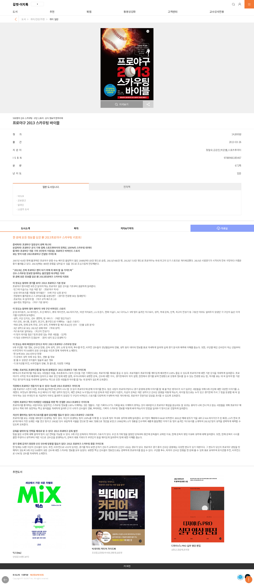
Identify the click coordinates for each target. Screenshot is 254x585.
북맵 (89, 11)
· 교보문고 (21, 200)
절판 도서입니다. (51, 187)
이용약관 (24, 574)
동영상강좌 (130, 11)
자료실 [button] (222, 228)
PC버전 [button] (127, 566)
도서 (15, 11)
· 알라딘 (20, 204)
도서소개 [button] (25, 228)
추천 (52, 11)
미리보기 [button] (121, 104)
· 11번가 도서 (22, 209)
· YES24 (20, 196)
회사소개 (16, 574)
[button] (233, 4)
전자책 (126, 186)
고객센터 (172, 11)
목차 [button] (76, 228)
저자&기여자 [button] (127, 228)
